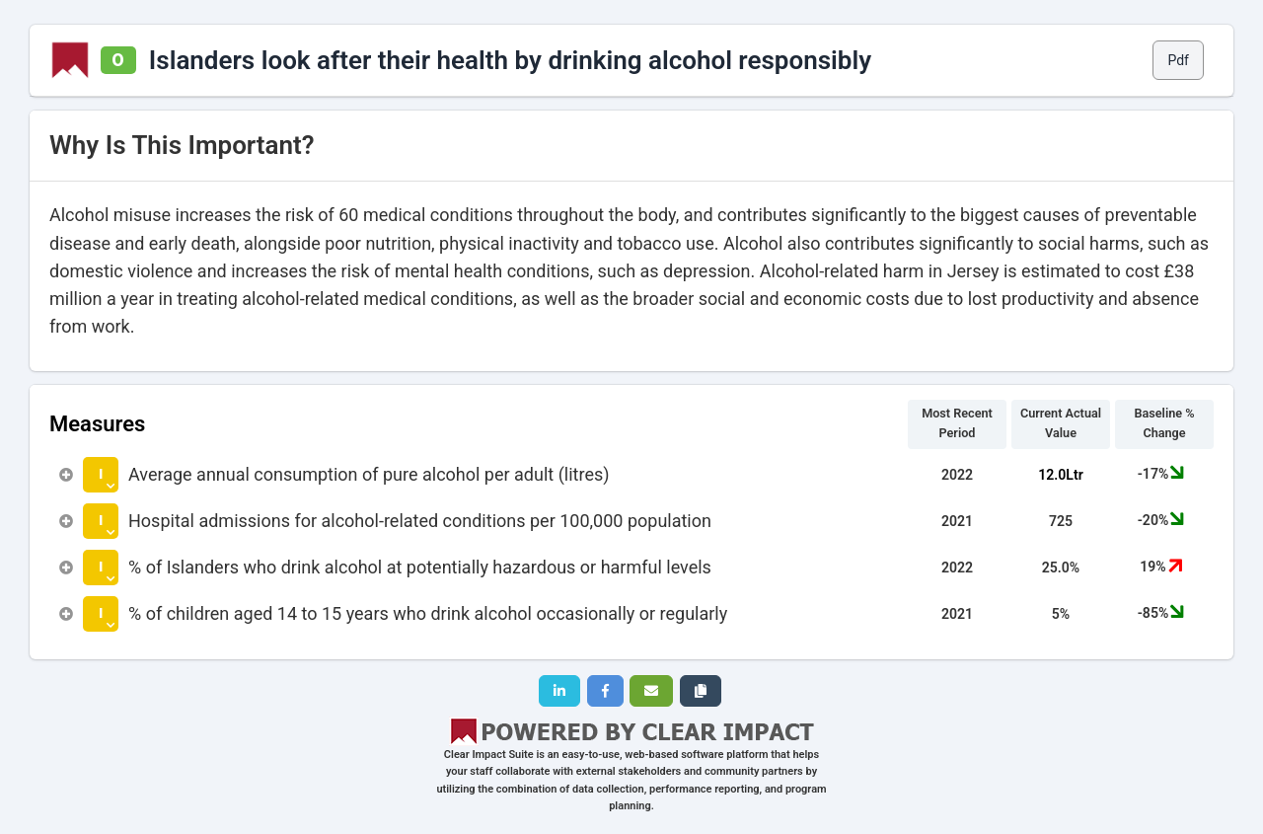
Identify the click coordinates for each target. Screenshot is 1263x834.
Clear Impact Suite (489, 754)
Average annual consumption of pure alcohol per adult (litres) (369, 474)
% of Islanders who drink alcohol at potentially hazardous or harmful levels (419, 567)
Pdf (1178, 60)
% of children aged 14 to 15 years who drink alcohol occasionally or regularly (427, 613)
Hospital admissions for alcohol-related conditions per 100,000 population (419, 520)
